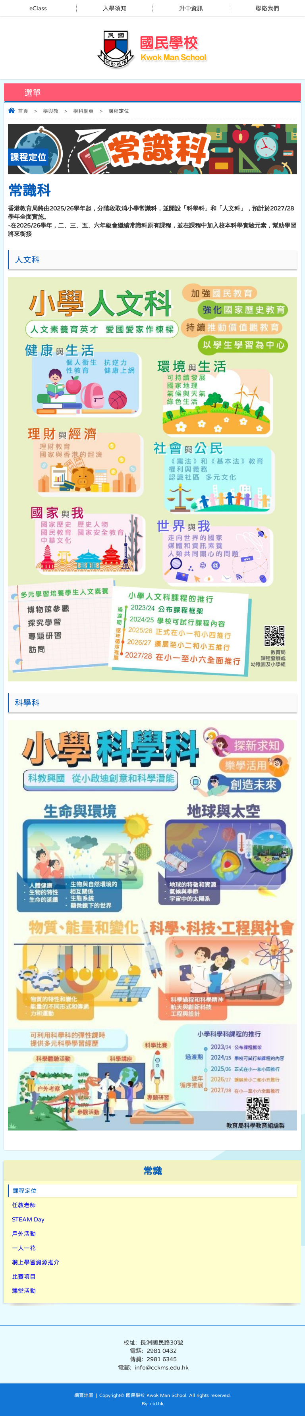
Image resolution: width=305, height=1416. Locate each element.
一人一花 (24, 1248)
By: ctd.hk (152, 1403)
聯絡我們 (267, 8)
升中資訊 (191, 8)
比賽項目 (24, 1276)
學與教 (50, 111)
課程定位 (25, 1191)
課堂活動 (24, 1291)
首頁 (23, 111)
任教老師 (24, 1205)
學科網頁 (83, 111)
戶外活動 (24, 1234)
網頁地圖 (83, 1395)
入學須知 (115, 8)
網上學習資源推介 (36, 1262)
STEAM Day (28, 1219)
